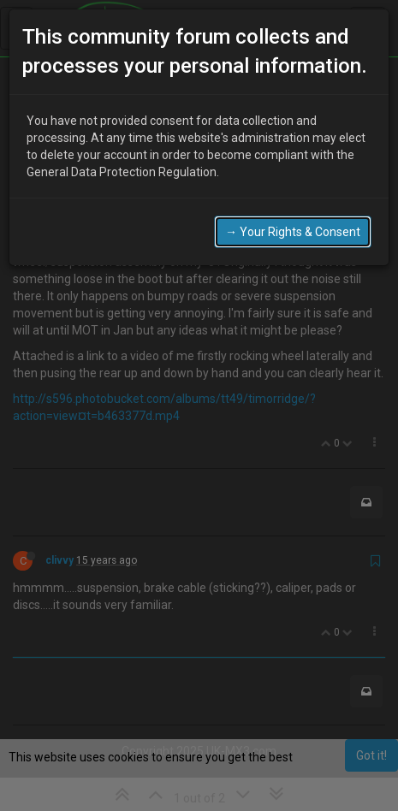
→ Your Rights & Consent (292, 215)
